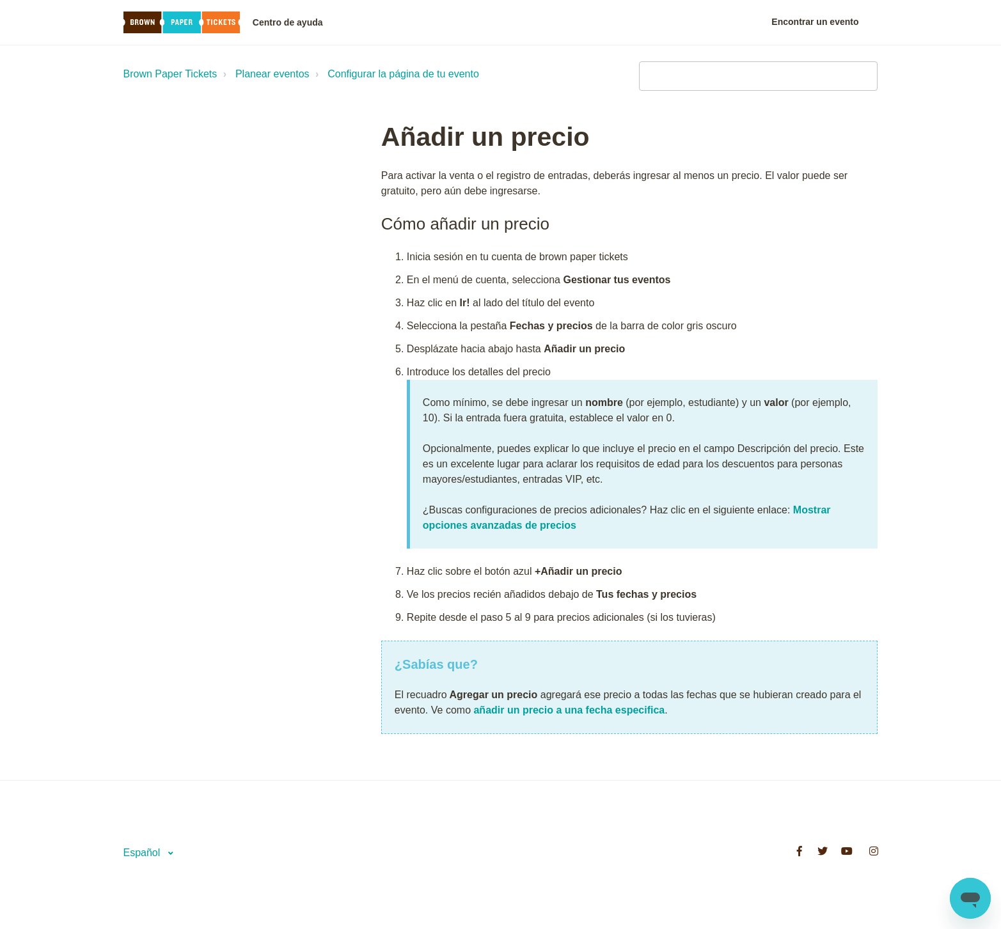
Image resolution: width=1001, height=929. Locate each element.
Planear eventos (272, 73)
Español (143, 852)
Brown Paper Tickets (170, 73)
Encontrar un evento (814, 22)
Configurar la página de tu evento (403, 73)
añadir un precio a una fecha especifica (569, 710)
